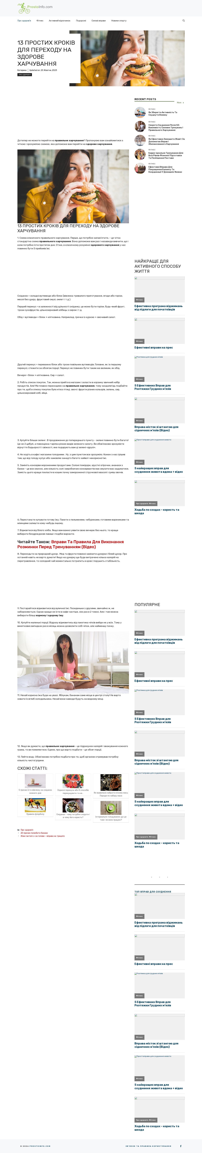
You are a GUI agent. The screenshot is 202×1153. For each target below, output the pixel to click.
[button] (184, 20)
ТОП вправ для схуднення (153, 891)
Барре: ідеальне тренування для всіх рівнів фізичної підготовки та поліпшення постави (165, 155)
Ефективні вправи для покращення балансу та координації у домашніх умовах (165, 169)
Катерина (21, 70)
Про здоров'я (25, 75)
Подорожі (81, 20)
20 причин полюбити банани (34, 833)
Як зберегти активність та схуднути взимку (162, 113)
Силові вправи (99, 20)
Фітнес (40, 20)
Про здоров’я (24, 20)
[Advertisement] (73, 118)
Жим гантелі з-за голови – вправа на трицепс (43, 836)
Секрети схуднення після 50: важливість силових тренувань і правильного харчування (165, 127)
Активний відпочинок (59, 20)
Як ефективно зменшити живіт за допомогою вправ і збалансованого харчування (166, 141)
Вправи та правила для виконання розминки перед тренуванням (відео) (70, 544)
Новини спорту (118, 20)
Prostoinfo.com (40, 1146)
